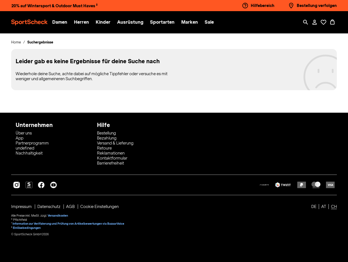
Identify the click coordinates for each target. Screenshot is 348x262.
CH (334, 206)
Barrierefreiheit (110, 163)
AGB (71, 206)
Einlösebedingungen (27, 227)
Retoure (104, 148)
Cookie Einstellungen (100, 206)
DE (314, 206)
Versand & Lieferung (115, 143)
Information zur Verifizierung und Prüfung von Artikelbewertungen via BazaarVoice (69, 223)
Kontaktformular (112, 158)
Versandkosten (58, 215)
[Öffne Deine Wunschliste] (323, 22)
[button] (61, 22)
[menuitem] (65, 22)
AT (323, 206)
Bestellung (106, 133)
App (19, 138)
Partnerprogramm (32, 143)
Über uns (24, 133)
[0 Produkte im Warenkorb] (332, 22)
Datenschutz (49, 206)
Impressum (22, 206)
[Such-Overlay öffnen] (305, 22)
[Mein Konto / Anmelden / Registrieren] (314, 22)
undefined (25, 148)
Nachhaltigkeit (29, 153)
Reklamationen (111, 153)
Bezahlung (106, 138)
